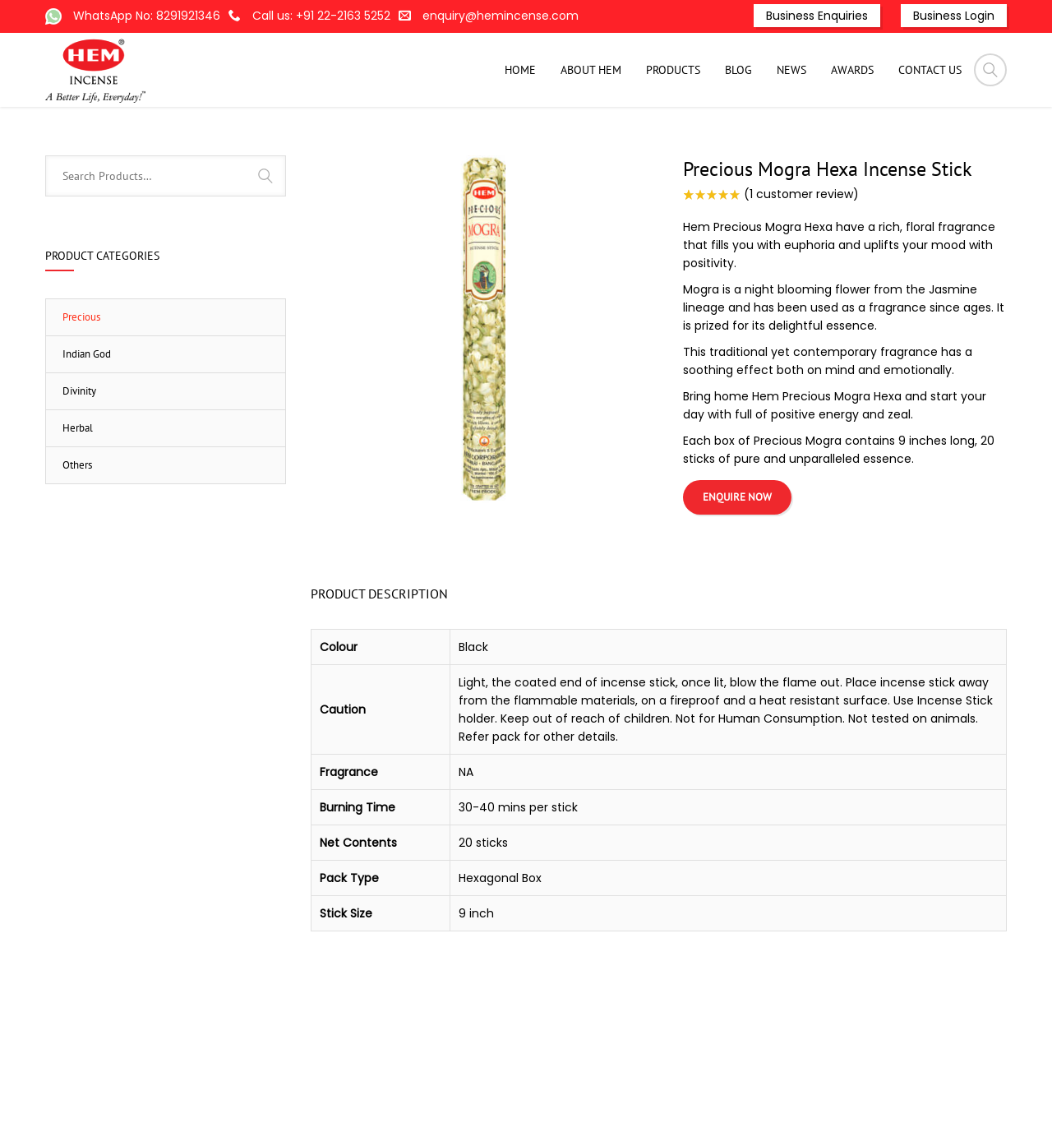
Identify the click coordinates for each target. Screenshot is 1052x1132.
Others (77, 548)
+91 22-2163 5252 (343, 15)
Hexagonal (737, 146)
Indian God (86, 437)
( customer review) (801, 277)
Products (590, 146)
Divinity (79, 474)
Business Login (953, 15)
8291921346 (188, 15)
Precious (801, 146)
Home (538, 146)
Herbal (77, 511)
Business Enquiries (817, 15)
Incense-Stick (662, 146)
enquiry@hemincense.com (500, 15)
